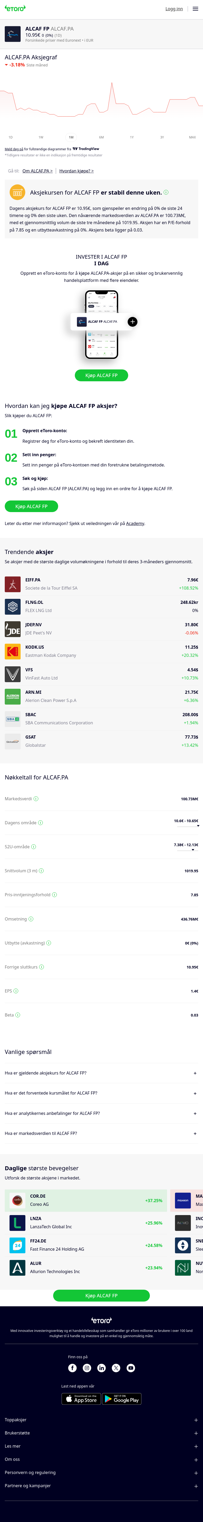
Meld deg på (14, 149)
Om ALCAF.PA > (37, 171)
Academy (135, 524)
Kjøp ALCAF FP (101, 375)
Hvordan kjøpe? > (76, 171)
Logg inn (174, 9)
